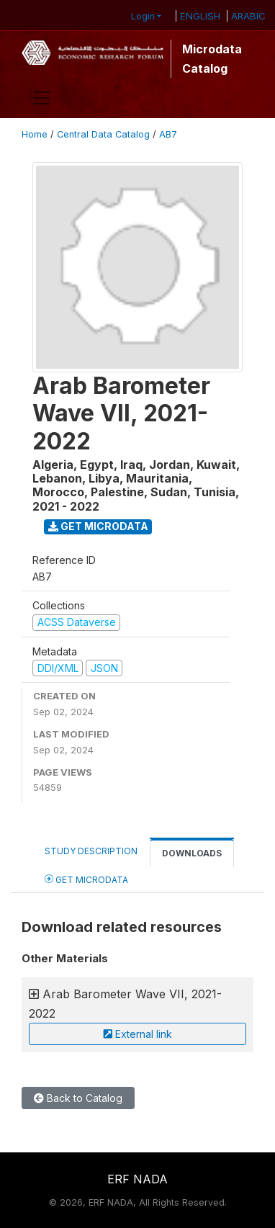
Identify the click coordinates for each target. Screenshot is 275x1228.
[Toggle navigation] (42, 98)
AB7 (168, 134)
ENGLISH (200, 16)
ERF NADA (137, 1179)
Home (35, 134)
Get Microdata (98, 526)
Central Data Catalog (103, 134)
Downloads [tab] (192, 853)
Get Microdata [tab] (86, 879)
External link (138, 1034)
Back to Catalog (78, 1098)
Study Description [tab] (91, 851)
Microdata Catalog (212, 58)
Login (143, 16)
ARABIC (248, 16)
